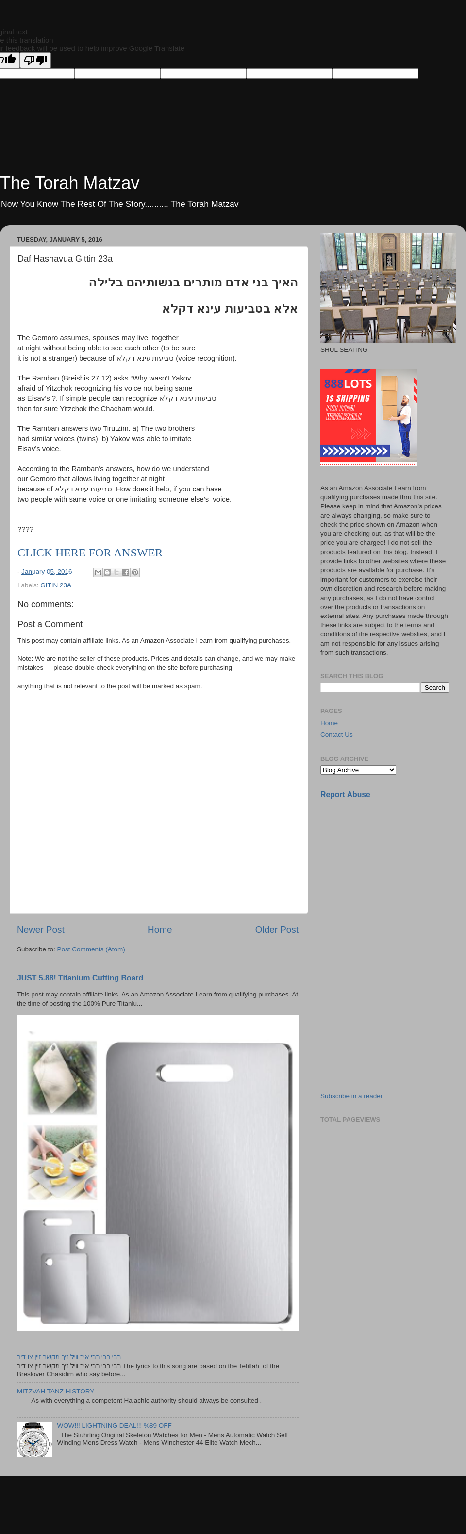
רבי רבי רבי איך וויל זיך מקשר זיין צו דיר (69, 1356)
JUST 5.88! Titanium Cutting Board (80, 978)
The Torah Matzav (69, 183)
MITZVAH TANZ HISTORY (55, 1391)
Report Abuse (345, 795)
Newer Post (41, 929)
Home (160, 929)
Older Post (277, 929)
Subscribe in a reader (351, 1096)
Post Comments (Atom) (91, 949)
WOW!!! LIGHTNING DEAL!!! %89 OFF (114, 1425)
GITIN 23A (55, 585)
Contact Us (336, 734)
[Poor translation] (35, 60)
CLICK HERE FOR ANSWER (90, 552)
